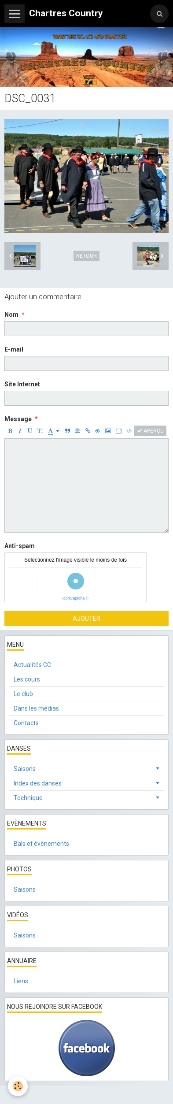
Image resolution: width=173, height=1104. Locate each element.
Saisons (25, 768)
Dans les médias (36, 708)
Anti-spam (19, 545)
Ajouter (86, 618)
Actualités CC (32, 664)
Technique (28, 797)
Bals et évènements (41, 843)
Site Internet (22, 384)
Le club (23, 693)
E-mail (13, 349)
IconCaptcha (74, 598)
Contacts (26, 722)
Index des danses (38, 783)
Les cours (27, 679)
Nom (11, 314)
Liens (21, 981)
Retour (86, 256)
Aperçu (150, 431)
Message (18, 418)
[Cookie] (18, 1086)
